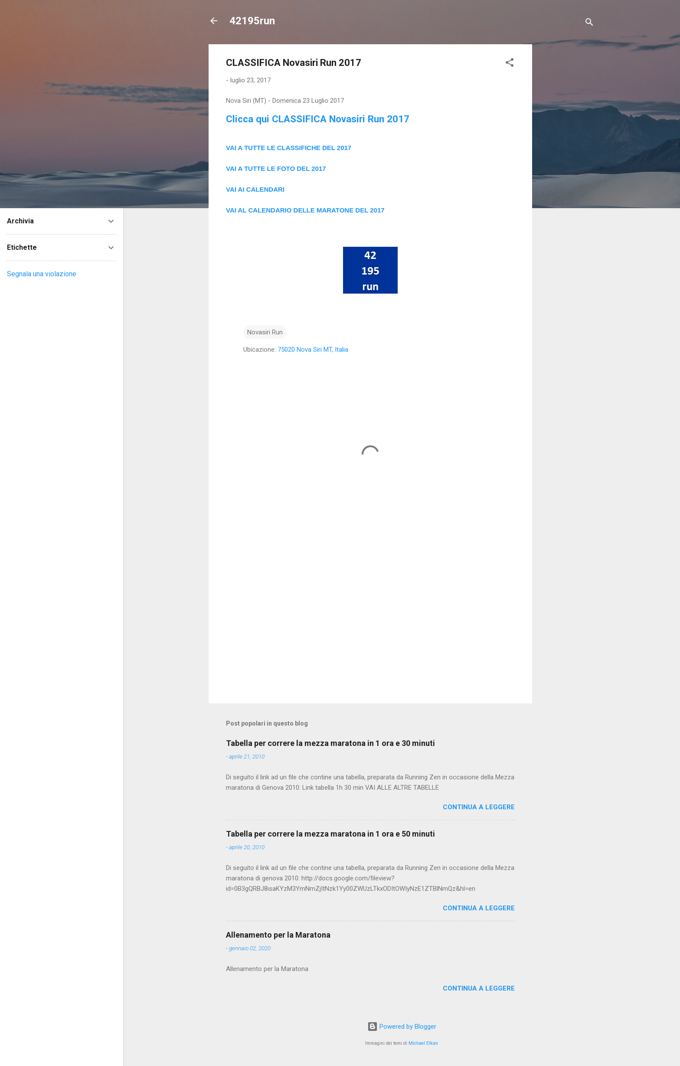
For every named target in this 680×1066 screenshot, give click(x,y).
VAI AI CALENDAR (254, 189)
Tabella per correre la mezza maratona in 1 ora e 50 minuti (330, 833)
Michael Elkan (423, 1043)
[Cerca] (589, 23)
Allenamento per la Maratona (278, 934)
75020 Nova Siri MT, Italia (313, 349)
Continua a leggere (479, 807)
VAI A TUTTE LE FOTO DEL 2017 (276, 168)
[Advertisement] (567, 174)
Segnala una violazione (41, 274)
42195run (252, 21)
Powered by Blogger (401, 1026)
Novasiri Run (265, 332)
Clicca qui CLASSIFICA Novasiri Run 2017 (317, 118)
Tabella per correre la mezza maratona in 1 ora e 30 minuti (330, 743)
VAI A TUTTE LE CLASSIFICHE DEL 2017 (288, 147)
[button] (509, 64)
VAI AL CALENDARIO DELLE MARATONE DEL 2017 (305, 210)
